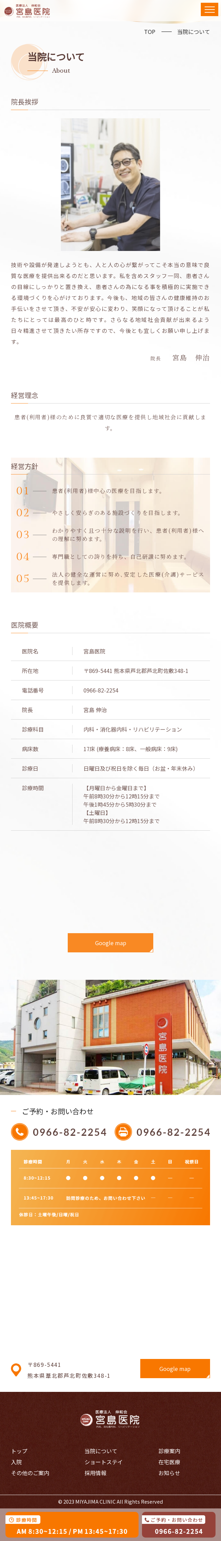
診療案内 (169, 1451)
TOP (149, 31)
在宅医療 (169, 1462)
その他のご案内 (30, 1473)
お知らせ (169, 1473)
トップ (19, 1451)
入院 (16, 1462)
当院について (193, 31)
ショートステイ (103, 1462)
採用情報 (95, 1473)
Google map (110, 943)
